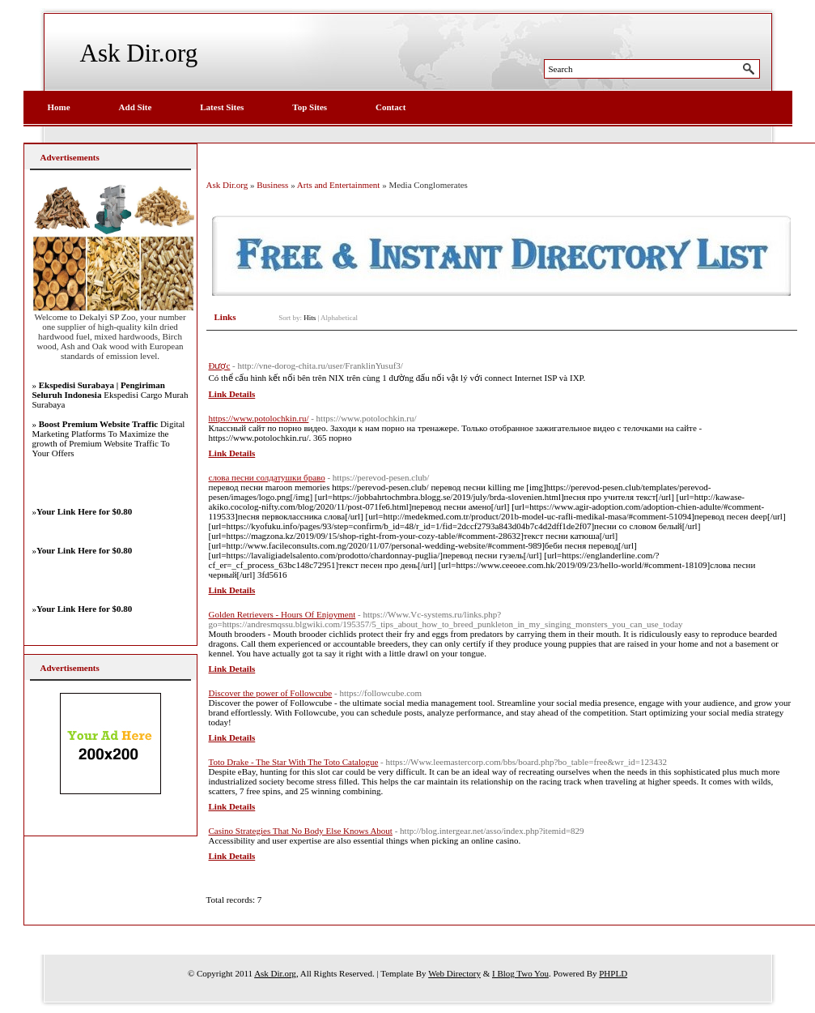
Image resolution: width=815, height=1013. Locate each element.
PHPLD (613, 973)
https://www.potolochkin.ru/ (259, 418)
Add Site (135, 107)
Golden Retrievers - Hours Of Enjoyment (282, 614)
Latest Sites (222, 107)
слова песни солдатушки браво (267, 477)
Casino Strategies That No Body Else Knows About (301, 831)
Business (272, 185)
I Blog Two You (520, 973)
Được (220, 365)
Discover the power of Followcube (271, 693)
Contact (390, 107)
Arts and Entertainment (338, 185)
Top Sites (309, 107)
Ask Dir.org (139, 53)
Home (59, 107)
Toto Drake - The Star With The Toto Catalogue (294, 762)
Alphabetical (339, 318)
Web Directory (454, 973)
